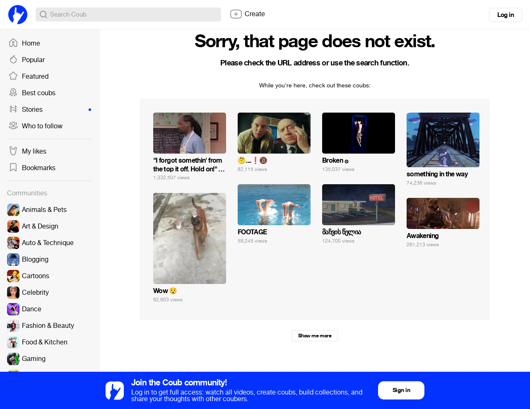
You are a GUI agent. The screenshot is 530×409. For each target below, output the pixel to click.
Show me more (314, 335)
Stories (49, 109)
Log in (505, 15)
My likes (27, 151)
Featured (28, 76)
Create (247, 14)
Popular (26, 60)
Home (24, 43)
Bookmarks (31, 168)
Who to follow (35, 126)
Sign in (401, 390)
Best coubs (31, 93)
